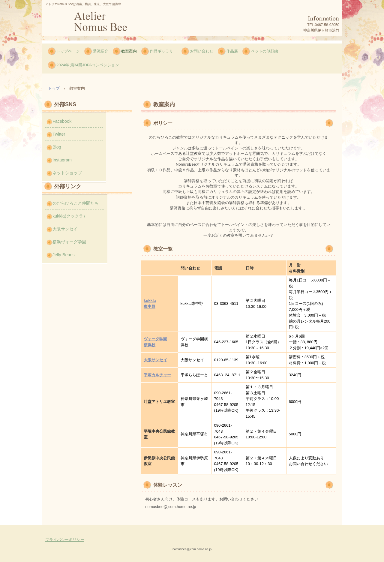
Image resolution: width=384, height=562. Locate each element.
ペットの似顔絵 (264, 51)
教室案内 (129, 51)
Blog (56, 147)
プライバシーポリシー (64, 539)
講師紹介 (100, 51)
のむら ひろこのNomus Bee (100, 23)
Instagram (62, 160)
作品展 (232, 51)
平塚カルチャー (157, 375)
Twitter (58, 134)
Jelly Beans (63, 254)
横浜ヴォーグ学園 (69, 241)
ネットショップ (67, 172)
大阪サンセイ (155, 360)
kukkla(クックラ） (69, 216)
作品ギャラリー (163, 51)
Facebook (61, 121)
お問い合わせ (201, 51)
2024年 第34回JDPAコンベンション (87, 65)
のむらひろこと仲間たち (75, 203)
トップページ (68, 51)
